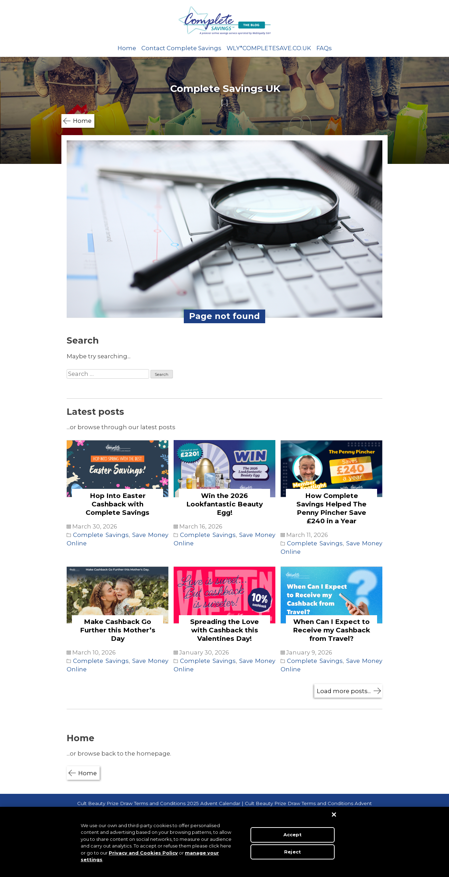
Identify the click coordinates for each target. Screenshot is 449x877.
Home (127, 48)
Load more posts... (344, 691)
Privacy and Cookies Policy (143, 853)
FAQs (324, 48)
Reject (292, 851)
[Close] (334, 814)
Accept (292, 834)
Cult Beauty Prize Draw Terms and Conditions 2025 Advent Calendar (158, 803)
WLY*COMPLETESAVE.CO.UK (269, 48)
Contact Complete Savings (181, 48)
